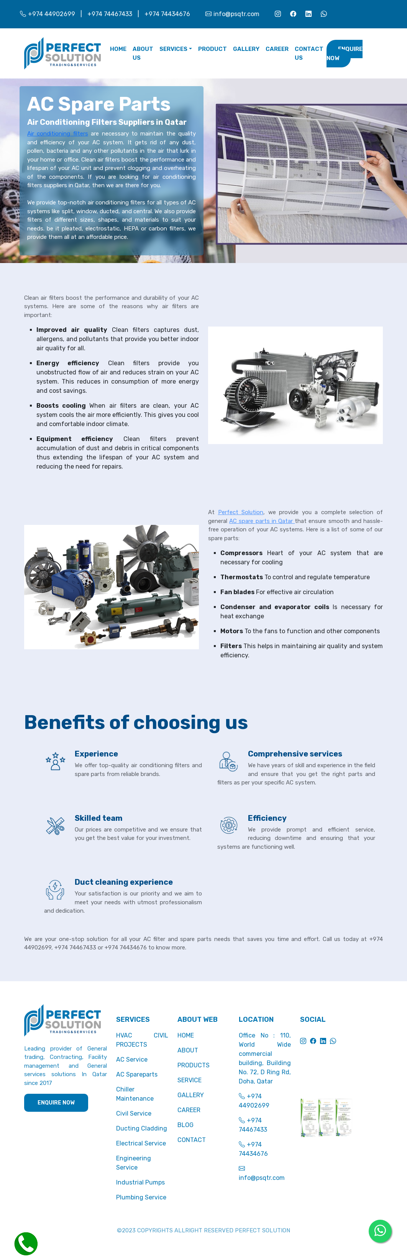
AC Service (132, 1059)
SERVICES (173, 49)
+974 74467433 (109, 14)
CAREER (277, 49)
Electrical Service (141, 1143)
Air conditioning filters (57, 133)
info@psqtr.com (232, 14)
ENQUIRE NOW (56, 1103)
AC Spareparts (137, 1074)
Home (118, 49)
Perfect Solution (241, 512)
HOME (185, 1035)
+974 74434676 (167, 14)
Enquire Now (345, 54)
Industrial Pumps (140, 1182)
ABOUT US (143, 53)
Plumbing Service (141, 1197)
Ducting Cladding (141, 1128)
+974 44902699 (47, 14)
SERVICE (189, 1080)
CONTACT (191, 1140)
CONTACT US (309, 53)
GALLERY (246, 49)
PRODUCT (212, 49)
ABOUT (187, 1050)
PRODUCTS (193, 1065)
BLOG (185, 1125)
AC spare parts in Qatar (262, 521)
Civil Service (133, 1113)
